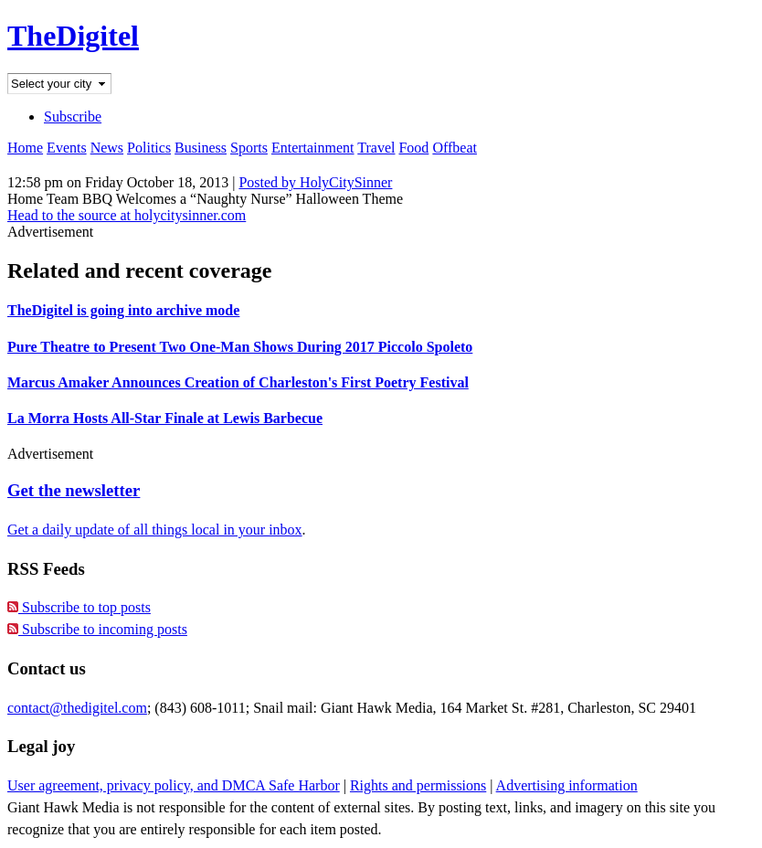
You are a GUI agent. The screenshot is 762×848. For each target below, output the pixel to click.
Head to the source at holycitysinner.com (126, 215)
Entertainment (313, 147)
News (106, 147)
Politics (149, 147)
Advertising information (567, 785)
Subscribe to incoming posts (97, 629)
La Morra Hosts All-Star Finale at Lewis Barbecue (165, 418)
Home (25, 147)
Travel (376, 147)
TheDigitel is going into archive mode (123, 310)
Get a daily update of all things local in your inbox (154, 529)
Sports (249, 147)
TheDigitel (73, 35)
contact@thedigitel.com (77, 708)
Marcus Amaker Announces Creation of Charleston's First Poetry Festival (238, 382)
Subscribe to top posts (79, 607)
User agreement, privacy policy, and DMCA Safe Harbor (173, 785)
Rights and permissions (418, 785)
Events (67, 147)
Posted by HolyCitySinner (315, 182)
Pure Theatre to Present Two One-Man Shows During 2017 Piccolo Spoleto (239, 347)
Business (201, 147)
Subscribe (72, 116)
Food (413, 147)
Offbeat (454, 147)
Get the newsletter (73, 490)
